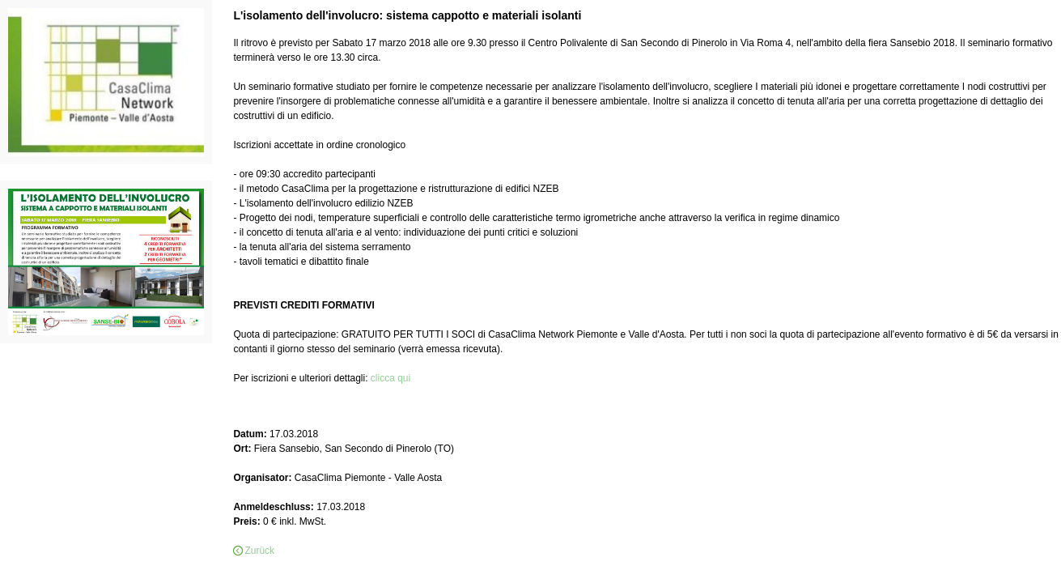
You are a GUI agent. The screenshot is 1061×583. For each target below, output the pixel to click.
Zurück (259, 550)
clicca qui (392, 378)
